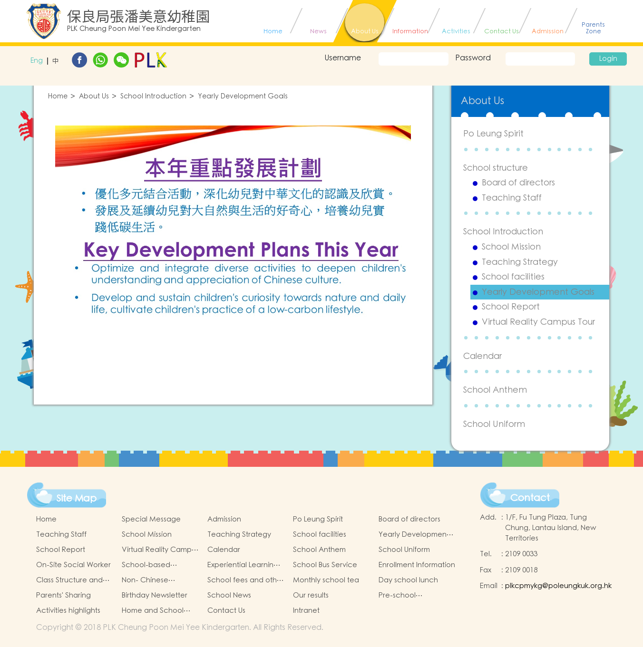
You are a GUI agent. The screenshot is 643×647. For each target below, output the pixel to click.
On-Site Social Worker (73, 565)
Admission (224, 519)
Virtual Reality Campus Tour (538, 322)
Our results (311, 595)
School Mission (511, 247)
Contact (530, 498)
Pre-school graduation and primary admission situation (409, 595)
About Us (94, 97)
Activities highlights (68, 611)
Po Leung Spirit (493, 134)
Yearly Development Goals (243, 97)
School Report (511, 307)
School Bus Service (325, 565)
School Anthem (495, 390)
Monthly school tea (326, 580)
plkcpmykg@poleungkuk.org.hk (558, 586)
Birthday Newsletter (154, 595)
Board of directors (518, 183)
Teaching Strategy (520, 262)
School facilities (513, 277)
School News (229, 595)
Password (473, 58)
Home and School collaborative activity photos (158, 611)
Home (58, 97)
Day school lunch (408, 580)
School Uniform (494, 424)
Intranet (306, 611)
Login (608, 59)
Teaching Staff (512, 198)
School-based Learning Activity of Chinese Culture (154, 565)
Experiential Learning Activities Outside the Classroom (243, 565)
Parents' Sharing (63, 595)
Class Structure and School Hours (69, 580)
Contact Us (226, 611)
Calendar (482, 356)
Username (342, 58)
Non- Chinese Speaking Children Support (153, 580)
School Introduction (153, 97)
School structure (495, 168)
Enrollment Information (417, 565)
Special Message (151, 519)
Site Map (77, 498)
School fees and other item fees (245, 580)
